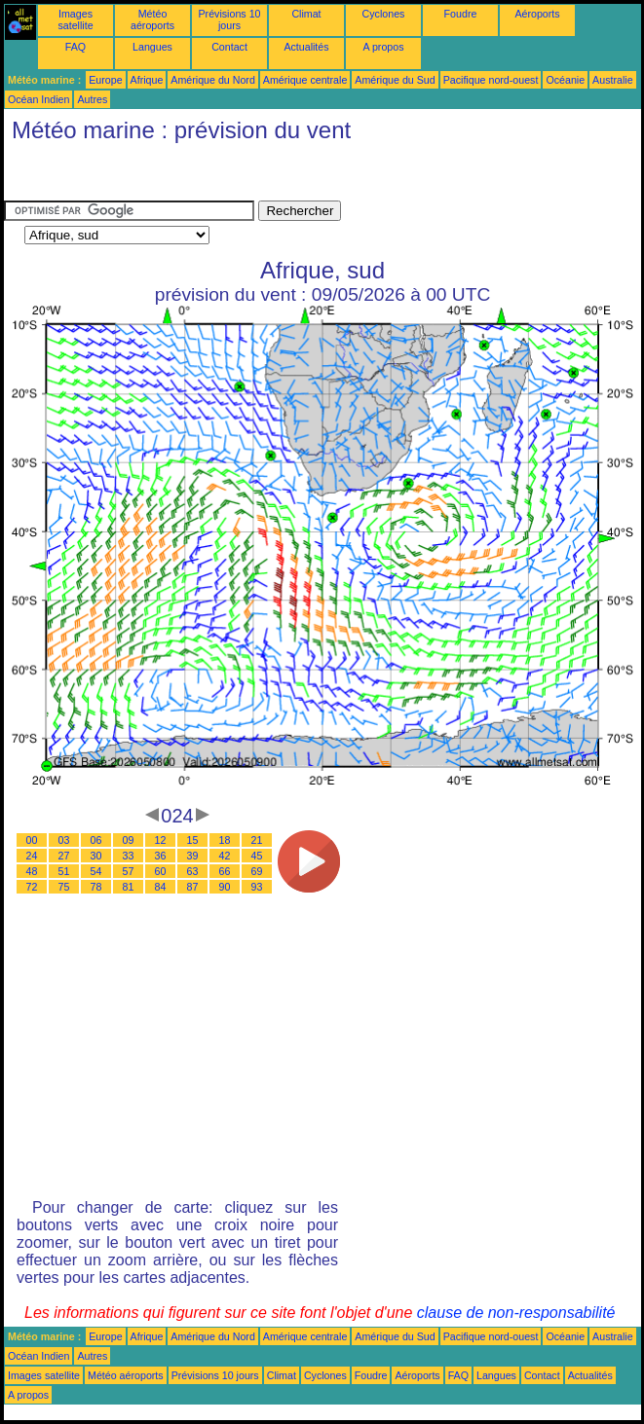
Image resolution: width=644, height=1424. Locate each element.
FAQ (75, 47)
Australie (612, 80)
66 (225, 871)
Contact (229, 47)
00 (32, 840)
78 (96, 887)
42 (225, 855)
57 (128, 871)
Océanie (565, 80)
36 (161, 855)
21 (257, 840)
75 (64, 887)
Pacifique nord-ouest (491, 80)
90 (225, 887)
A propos (382, 47)
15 (193, 840)
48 (32, 871)
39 (193, 855)
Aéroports (536, 13)
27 (64, 855)
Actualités (306, 47)
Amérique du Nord (212, 80)
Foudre (460, 13)
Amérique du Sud (395, 80)
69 (257, 871)
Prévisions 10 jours (230, 19)
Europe (105, 80)
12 (161, 840)
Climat (306, 13)
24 (32, 855)
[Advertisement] (160, 176)
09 (128, 840)
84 (161, 887)
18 (225, 840)
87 (193, 887)
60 (161, 871)
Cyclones (383, 13)
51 (64, 871)
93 (257, 887)
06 (96, 840)
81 (128, 887)
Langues (152, 47)
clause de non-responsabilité (516, 1312)
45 (257, 855)
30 (96, 855)
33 (128, 855)
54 (96, 871)
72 (32, 887)
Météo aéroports (152, 19)
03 (64, 840)
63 (193, 871)
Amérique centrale (305, 80)
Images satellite (75, 19)
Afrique (147, 80)
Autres (92, 99)
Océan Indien (38, 99)
